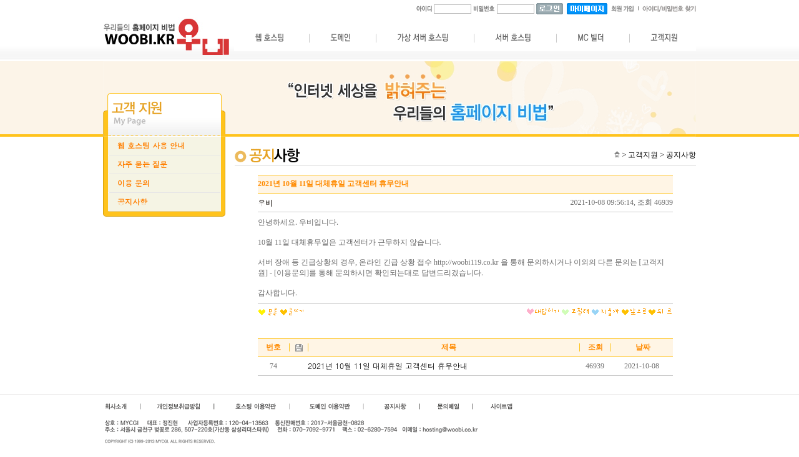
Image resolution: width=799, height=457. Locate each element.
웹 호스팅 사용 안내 (151, 145)
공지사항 (132, 202)
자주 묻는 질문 (142, 164)
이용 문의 (133, 183)
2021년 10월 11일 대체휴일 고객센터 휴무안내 (388, 366)
